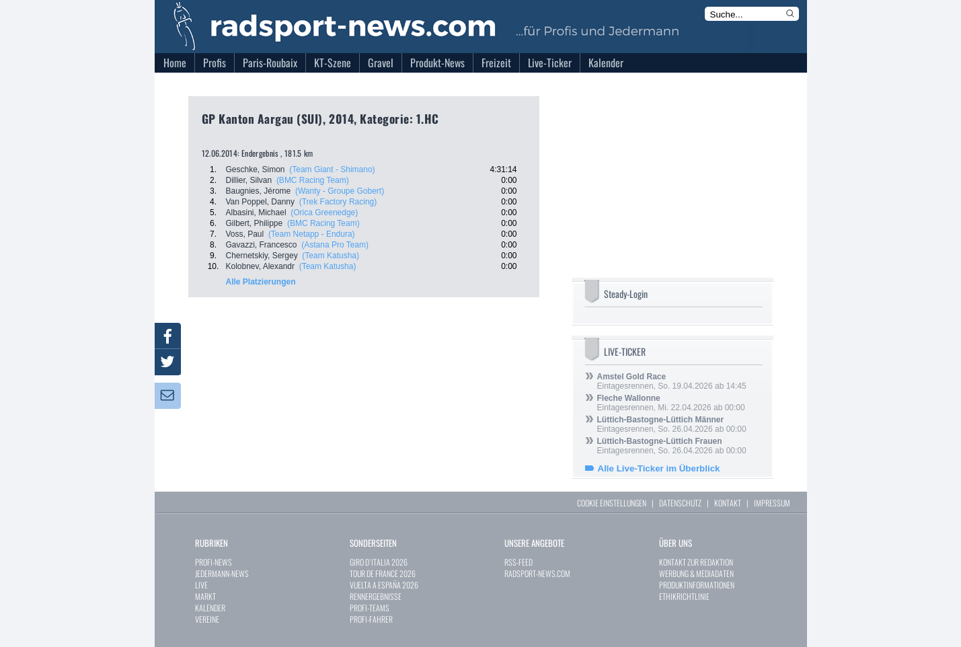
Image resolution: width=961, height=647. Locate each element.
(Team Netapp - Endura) (311, 234)
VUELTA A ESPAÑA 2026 (384, 585)
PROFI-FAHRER (371, 619)
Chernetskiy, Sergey (262, 255)
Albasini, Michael (256, 212)
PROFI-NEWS (213, 562)
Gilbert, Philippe (254, 223)
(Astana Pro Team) (335, 245)
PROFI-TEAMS (369, 607)
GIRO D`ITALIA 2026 (379, 562)
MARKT (205, 596)
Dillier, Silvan (249, 180)
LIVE (201, 585)
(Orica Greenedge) (324, 212)
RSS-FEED (518, 562)
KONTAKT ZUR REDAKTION (696, 562)
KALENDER (210, 607)
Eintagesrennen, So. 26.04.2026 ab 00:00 (671, 424)
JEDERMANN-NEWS (222, 573)
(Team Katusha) (330, 255)
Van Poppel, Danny (260, 201)
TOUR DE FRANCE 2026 (383, 573)
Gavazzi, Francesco (261, 245)
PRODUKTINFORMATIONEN (696, 585)
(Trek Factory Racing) (338, 201)
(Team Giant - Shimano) (332, 169)
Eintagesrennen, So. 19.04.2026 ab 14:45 (671, 381)
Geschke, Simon (255, 169)
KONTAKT (727, 502)
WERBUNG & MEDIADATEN (696, 573)
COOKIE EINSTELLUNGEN (611, 502)
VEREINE (207, 619)
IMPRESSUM (772, 502)
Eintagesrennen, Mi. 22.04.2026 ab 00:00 (671, 402)
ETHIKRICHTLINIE (684, 596)
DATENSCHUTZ (680, 502)
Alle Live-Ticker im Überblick (659, 468)
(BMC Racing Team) (312, 180)
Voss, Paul (245, 234)
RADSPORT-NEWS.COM (537, 573)
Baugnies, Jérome (258, 191)
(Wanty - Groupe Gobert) (339, 191)
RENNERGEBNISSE (375, 596)
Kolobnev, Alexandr (260, 266)
